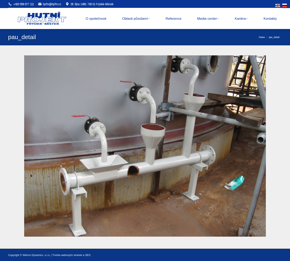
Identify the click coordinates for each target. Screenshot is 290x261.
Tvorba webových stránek (67, 255)
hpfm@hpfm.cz (52, 4)
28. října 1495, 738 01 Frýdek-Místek (89, 4)
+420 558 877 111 (23, 4)
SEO (87, 255)
